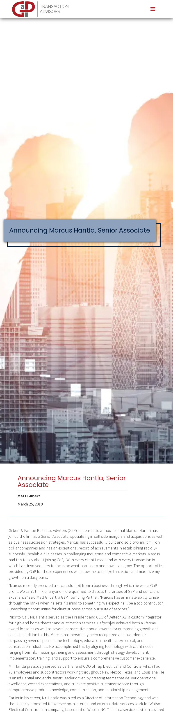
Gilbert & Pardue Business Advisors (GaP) (43, 530)
